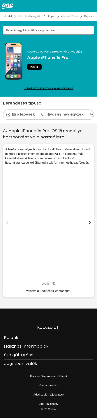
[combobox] (49, 30)
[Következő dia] (89, 222)
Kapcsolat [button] (48, 328)
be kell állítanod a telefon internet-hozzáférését (57, 162)
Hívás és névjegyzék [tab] (61, 114)
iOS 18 (34, 66)
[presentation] (48, 114)
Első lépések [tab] (20, 114)
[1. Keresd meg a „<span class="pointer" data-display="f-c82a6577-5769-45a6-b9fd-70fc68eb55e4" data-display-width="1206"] (48, 223)
